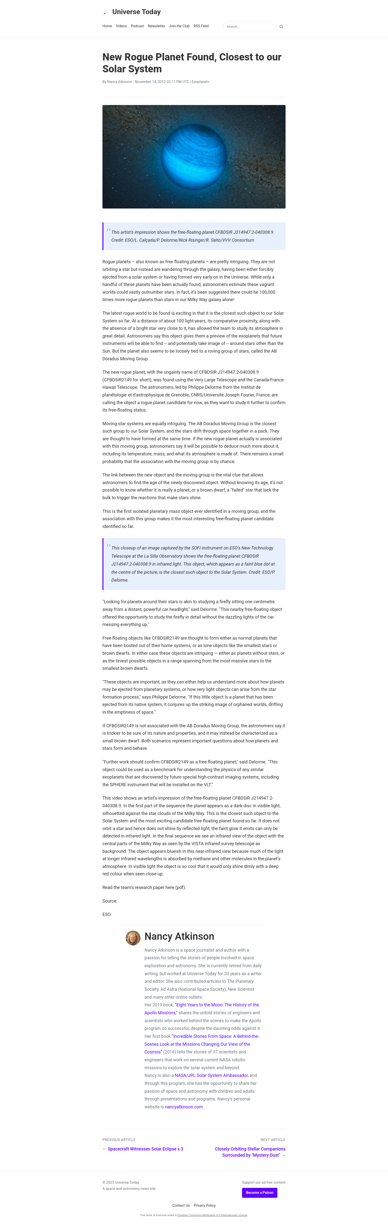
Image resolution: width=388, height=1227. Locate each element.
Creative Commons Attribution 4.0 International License (212, 1216)
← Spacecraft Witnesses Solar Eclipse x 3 (142, 1150)
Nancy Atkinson (119, 83)
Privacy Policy (205, 1207)
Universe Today (134, 12)
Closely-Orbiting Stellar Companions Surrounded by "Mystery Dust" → (250, 1153)
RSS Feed (201, 28)
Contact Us (181, 1207)
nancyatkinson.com (184, 1108)
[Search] (281, 28)
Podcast (137, 28)
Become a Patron (259, 1194)
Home (107, 28)
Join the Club (179, 28)
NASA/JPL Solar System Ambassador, (212, 1076)
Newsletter (156, 28)
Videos (121, 28)
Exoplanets (200, 83)
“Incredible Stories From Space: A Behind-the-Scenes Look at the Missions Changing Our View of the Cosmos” (202, 1045)
